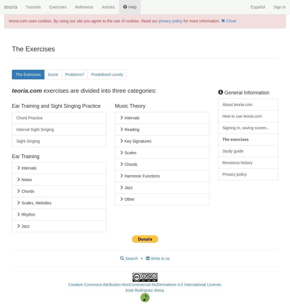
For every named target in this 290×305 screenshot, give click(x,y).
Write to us (158, 258)
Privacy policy (235, 174)
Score (53, 74)
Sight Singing (28, 141)
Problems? (74, 74)
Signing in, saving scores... (246, 128)
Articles (108, 7)
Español (258, 7)
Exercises (58, 7)
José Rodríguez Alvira (144, 290)
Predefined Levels (107, 74)
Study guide (233, 151)
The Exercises (28, 74)
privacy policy (170, 21)
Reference (84, 7)
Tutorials (33, 7)
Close (228, 21)
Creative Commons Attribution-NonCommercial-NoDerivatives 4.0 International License (144, 284)
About (238, 104)
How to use (242, 116)
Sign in (280, 7)
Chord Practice (29, 118)
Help (130, 7)
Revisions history (238, 162)
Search (129, 258)
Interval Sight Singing (35, 129)
